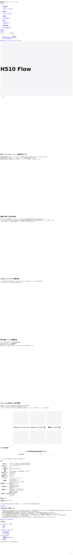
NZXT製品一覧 (10, 519)
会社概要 (2, 30)
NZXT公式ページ (3, 505)
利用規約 (4, 538)
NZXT (4, 526)
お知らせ (4, 539)
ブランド (3, 4)
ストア (11, 38)
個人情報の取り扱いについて (8, 537)
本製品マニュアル (3, 519)
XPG (3, 527)
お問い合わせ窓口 (6, 533)
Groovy (4, 525)
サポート (2, 29)
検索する (12, 33)
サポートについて (6, 530)
